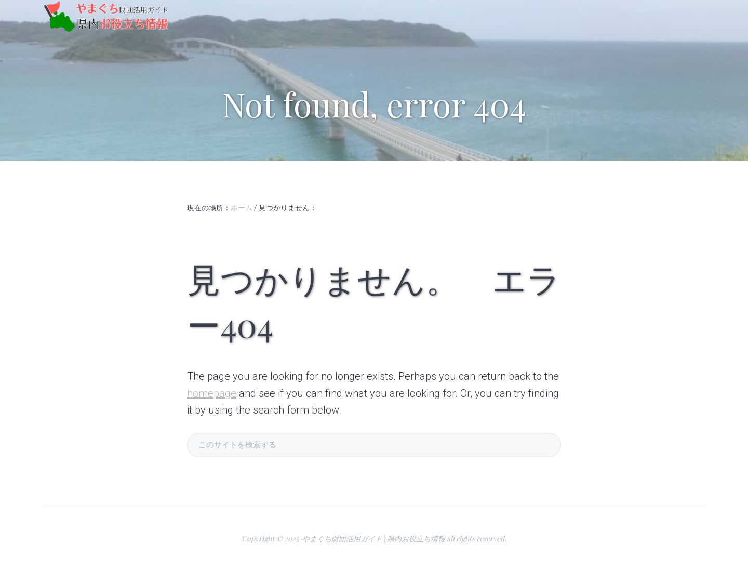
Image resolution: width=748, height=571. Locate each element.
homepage (211, 393)
